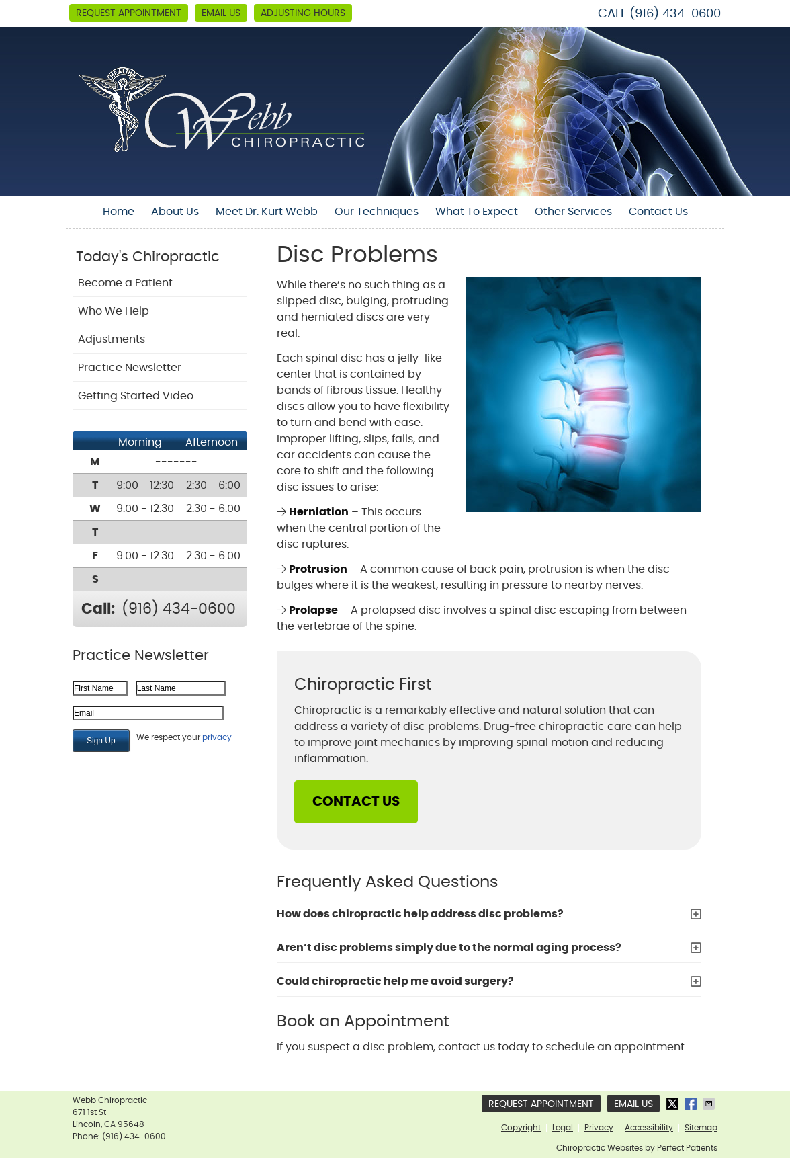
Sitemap (701, 1128)
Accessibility (649, 1128)
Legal (562, 1128)
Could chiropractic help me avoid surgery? (395, 981)
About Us (175, 211)
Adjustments (111, 339)
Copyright (521, 1128)
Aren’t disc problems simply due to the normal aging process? (449, 947)
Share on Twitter (673, 1104)
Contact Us (658, 211)
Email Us (221, 13)
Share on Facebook (692, 1104)
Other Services (573, 211)
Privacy (598, 1128)
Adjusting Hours (303, 13)
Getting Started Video (135, 395)
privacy (217, 737)
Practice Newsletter (129, 367)
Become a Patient (125, 283)
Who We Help (113, 311)
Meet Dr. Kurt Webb (267, 211)
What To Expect (476, 211)
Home (118, 211)
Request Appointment (128, 13)
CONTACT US (356, 802)
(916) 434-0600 (675, 14)
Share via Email (710, 1104)
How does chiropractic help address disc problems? (420, 914)
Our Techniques (377, 211)
